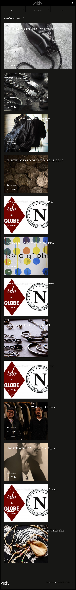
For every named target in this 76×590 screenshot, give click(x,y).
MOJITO (9, 554)
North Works (11, 66)
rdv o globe (11, 148)
